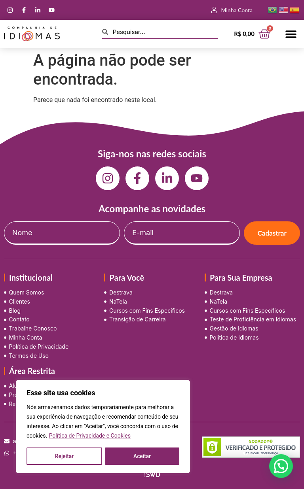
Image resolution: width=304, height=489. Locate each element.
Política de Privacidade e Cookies (90, 436)
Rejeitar (64, 456)
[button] (291, 34)
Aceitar (142, 456)
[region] (103, 427)
